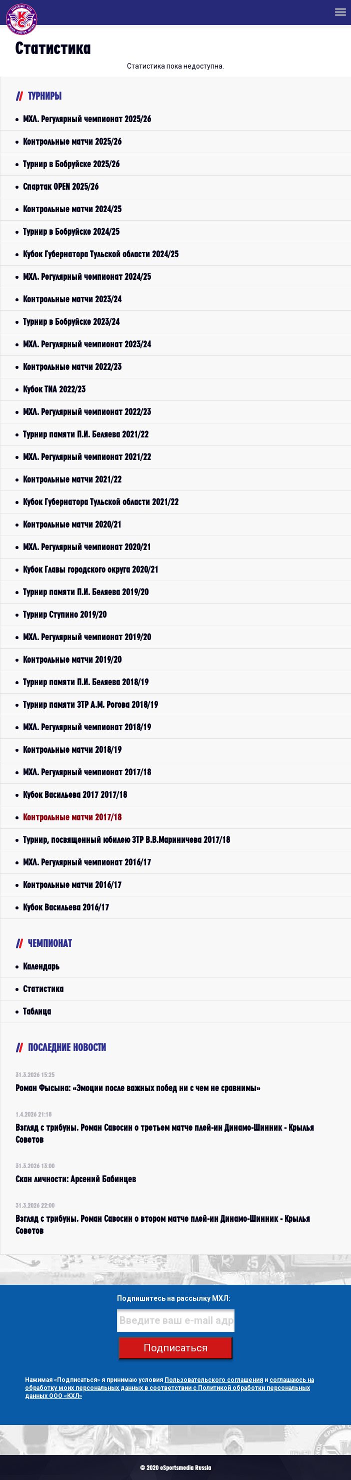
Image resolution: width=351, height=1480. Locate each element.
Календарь (41, 966)
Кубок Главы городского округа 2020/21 (90, 569)
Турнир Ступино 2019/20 (64, 614)
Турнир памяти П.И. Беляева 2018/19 (85, 682)
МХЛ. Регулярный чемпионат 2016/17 (87, 862)
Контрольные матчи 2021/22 (72, 479)
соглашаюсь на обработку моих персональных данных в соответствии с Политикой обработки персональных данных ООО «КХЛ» (169, 1387)
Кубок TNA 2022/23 (54, 389)
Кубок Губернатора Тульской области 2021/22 (100, 502)
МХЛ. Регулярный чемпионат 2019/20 (87, 637)
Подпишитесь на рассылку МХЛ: (173, 1298)
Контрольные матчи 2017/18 (72, 817)
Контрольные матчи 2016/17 (72, 884)
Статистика (43, 989)
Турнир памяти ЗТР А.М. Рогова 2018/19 (90, 704)
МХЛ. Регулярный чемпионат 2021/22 (87, 456)
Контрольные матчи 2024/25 (72, 209)
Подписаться (176, 1348)
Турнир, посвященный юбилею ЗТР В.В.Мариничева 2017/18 (126, 839)
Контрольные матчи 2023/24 (72, 299)
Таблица (37, 1011)
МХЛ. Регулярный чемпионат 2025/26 (87, 119)
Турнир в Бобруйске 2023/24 (71, 321)
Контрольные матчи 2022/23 (72, 366)
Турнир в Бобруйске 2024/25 (71, 231)
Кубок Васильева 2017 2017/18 (75, 794)
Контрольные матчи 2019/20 (72, 659)
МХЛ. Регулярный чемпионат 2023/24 (87, 344)
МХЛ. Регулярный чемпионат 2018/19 (87, 727)
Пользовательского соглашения (213, 1379)
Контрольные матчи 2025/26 (72, 141)
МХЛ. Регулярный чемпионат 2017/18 (87, 772)
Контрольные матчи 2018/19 (72, 749)
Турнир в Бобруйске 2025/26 (71, 164)
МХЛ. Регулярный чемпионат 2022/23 (87, 411)
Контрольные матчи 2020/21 (72, 524)
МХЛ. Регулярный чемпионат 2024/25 (87, 276)
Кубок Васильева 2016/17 (66, 907)
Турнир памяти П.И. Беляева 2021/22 (85, 434)
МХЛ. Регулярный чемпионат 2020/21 (87, 547)
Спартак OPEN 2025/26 (60, 186)
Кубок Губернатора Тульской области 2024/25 (100, 254)
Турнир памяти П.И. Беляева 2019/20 (85, 592)
